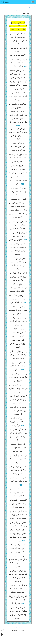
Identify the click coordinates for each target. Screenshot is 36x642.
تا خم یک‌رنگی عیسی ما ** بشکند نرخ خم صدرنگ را (18, 600)
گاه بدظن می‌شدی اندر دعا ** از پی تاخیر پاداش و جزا (18, 470)
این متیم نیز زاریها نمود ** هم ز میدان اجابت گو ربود (18, 459)
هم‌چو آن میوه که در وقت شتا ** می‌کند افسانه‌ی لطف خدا (18, 191)
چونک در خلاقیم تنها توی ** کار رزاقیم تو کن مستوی (18, 410)
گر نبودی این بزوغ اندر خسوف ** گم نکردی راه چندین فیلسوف (18, 321)
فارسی (33, 7)
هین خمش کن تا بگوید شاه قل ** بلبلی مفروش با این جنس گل (18, 119)
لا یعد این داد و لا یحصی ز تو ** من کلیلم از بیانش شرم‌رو (18, 399)
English (24, 7)
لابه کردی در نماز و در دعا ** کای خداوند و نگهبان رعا (18, 366)
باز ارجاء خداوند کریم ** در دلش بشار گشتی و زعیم (18, 481)
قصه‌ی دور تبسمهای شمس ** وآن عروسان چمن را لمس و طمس (18, 202)
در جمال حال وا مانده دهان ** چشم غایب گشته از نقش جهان (18, 74)
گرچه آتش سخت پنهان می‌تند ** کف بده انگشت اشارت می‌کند (18, 51)
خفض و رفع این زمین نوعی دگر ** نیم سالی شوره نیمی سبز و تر (18, 526)
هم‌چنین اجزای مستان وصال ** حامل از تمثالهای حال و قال (18, 63)
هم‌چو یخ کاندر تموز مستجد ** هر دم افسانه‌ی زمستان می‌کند (18, 169)
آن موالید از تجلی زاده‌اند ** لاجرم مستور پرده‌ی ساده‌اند (18, 96)
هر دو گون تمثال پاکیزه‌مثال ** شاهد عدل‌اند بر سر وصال (18, 146)
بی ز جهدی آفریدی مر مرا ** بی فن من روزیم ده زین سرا (18, 377)
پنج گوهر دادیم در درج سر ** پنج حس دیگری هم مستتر (18, 388)
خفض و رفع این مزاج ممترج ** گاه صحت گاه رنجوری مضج (18, 548)
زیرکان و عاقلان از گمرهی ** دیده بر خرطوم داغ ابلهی (18, 332)
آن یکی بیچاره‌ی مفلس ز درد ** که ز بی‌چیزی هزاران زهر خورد (18, 355)
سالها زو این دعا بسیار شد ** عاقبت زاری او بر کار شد (18, 422)
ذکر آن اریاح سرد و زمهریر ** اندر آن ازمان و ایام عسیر (18, 180)
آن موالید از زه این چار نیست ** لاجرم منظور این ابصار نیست (18, 85)
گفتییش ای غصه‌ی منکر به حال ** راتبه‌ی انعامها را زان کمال (18, 236)
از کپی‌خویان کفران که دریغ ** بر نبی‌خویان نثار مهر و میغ (18, 276)
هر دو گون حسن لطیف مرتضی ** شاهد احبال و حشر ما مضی (18, 158)
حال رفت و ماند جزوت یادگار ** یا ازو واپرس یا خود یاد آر (18, 214)
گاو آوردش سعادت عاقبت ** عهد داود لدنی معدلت (18, 447)
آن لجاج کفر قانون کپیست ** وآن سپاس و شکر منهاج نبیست (18, 288)
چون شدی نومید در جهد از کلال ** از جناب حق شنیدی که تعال (18, 492)
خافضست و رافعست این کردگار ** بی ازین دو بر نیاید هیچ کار (18, 503)
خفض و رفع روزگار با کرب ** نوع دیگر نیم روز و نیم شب (18, 537)
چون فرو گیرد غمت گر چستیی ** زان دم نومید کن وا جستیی (18, 225)
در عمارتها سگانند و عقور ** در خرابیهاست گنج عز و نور (18, 310)
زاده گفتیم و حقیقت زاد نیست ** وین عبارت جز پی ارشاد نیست (18, 107)
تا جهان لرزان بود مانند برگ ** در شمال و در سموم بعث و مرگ (18, 589)
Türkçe (28, 7)
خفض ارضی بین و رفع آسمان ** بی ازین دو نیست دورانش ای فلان (18, 515)
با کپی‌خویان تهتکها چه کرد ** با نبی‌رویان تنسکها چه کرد (18, 299)
